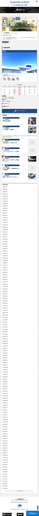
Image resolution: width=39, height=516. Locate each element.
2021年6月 (5, 324)
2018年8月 (5, 405)
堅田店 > (5, 117)
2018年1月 (5, 417)
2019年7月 (5, 379)
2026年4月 (5, 186)
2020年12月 (5, 338)
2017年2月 (5, 431)
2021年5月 (5, 327)
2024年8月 (5, 234)
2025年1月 (5, 222)
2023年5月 (5, 270)
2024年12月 (5, 224)
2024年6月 (5, 239)
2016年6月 (5, 443)
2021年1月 (5, 336)
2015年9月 (5, 462)
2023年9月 (5, 260)
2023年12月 (5, 253)
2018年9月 (5, 402)
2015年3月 (5, 476)
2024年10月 (5, 229)
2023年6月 (5, 267)
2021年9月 (5, 317)
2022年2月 (5, 305)
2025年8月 (5, 205)
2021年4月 (5, 329)
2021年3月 (5, 331)
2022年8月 (5, 291)
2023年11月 (5, 255)
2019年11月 (5, 369)
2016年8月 (5, 438)
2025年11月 (5, 198)
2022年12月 (5, 281)
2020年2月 (5, 362)
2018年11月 (5, 398)
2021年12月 (5, 310)
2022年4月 (5, 300)
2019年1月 (5, 393)
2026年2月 (5, 191)
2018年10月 (5, 400)
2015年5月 (5, 471)
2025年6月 (5, 210)
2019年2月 (5, 391)
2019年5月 (5, 384)
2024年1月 (5, 251)
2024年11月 (5, 227)
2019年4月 (5, 386)
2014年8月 (5, 486)
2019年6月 (5, 381)
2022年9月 (5, 289)
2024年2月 (5, 248)
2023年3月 (5, 274)
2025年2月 (5, 220)
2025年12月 (5, 196)
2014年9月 (5, 483)
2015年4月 (5, 474)
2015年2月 (5, 478)
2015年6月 (5, 469)
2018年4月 (5, 414)
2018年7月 (5, 407)
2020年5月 (5, 355)
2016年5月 (5, 445)
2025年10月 (5, 201)
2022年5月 (5, 298)
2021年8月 (5, 319)
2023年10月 (5, 258)
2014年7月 (5, 488)
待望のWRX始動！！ (7, 121)
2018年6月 (5, 410)
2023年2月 (5, 277)
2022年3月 (5, 303)
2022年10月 (5, 286)
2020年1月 (5, 365)
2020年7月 (5, 350)
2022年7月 (5, 293)
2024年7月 (5, 236)
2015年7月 (5, 467)
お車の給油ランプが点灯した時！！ (11, 142)
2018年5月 (5, 412)
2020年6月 (5, 353)
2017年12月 (5, 419)
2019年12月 (5, 367)
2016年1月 (5, 452)
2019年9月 (5, 374)
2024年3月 (5, 246)
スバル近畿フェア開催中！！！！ (10, 129)
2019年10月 (5, 372)
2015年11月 (5, 457)
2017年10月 (5, 421)
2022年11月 (5, 284)
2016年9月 (5, 436)
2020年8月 (5, 348)
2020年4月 (5, 357)
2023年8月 (5, 262)
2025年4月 (5, 215)
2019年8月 (5, 376)
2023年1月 (5, 279)
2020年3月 (5, 360)
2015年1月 (5, 481)
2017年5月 (5, 429)
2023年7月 (5, 265)
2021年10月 (5, 315)
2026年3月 (5, 189)
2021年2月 (5, 334)
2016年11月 (5, 433)
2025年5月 (5, 213)
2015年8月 (5, 464)
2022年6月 (5, 296)
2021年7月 (5, 322)
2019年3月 (5, 388)
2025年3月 (5, 217)
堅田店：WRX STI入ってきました (10, 177)
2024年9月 (5, 232)
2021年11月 (5, 312)
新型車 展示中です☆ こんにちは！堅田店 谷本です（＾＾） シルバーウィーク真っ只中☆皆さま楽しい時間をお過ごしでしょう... (19, 37)
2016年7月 (5, 440)
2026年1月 (5, 194)
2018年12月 (5, 395)
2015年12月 (5, 455)
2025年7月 (5, 208)
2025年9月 (5, 203)
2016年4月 (5, 448)
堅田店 (4, 51)
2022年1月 (5, 308)
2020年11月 (5, 341)
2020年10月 (5, 343)
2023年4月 (5, 272)
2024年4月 (5, 243)
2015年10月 (5, 459)
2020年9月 (5, 346)
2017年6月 (5, 426)
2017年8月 (5, 424)
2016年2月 (5, 450)
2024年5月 (5, 241)
